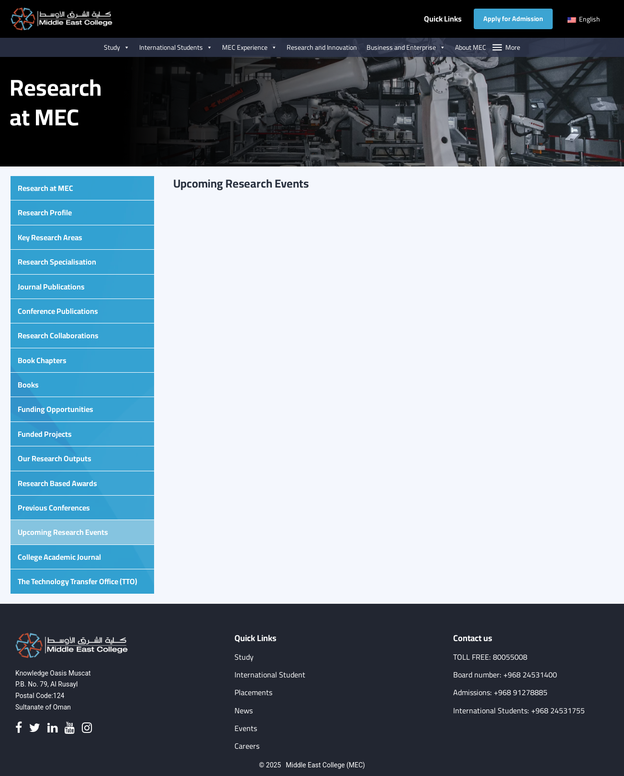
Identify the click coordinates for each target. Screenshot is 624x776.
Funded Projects (45, 434)
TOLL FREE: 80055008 (490, 657)
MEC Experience (249, 47)
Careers (246, 746)
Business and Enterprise (406, 47)
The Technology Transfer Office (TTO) (77, 581)
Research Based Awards (57, 483)
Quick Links (443, 18)
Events (245, 728)
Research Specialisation (57, 262)
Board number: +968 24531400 (505, 674)
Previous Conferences (54, 507)
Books (28, 384)
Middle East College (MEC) (325, 765)
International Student (269, 674)
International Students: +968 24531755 (519, 710)
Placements (253, 692)
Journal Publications (51, 286)
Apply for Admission (513, 18)
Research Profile (45, 212)
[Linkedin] (52, 728)
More (512, 47)
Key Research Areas (50, 237)
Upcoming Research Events (63, 532)
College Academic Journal (59, 557)
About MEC (470, 47)
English (584, 19)
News (243, 710)
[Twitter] (34, 728)
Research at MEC (45, 188)
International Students (175, 47)
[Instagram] (87, 728)
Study (117, 47)
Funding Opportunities (55, 409)
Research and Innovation (322, 47)
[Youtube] (70, 728)
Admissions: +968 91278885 (500, 692)
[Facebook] (18, 728)
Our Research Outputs (54, 458)
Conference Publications (58, 311)
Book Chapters (42, 360)
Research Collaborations (58, 335)
